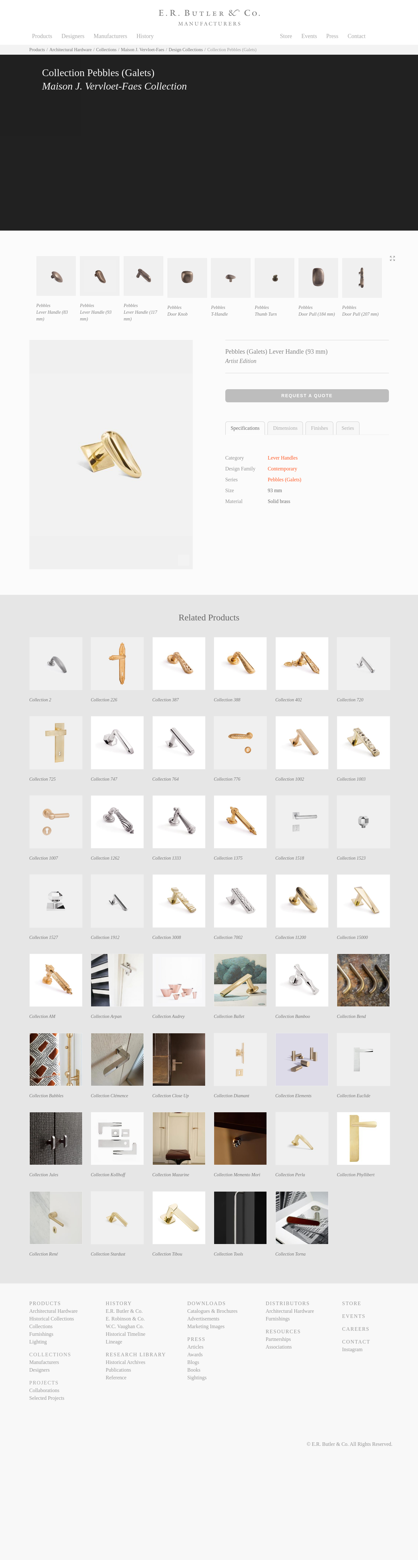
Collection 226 (104, 699)
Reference (116, 1377)
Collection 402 (288, 699)
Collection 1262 (105, 858)
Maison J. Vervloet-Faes (142, 49)
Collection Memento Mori (237, 1174)
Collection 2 (40, 699)
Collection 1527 (43, 937)
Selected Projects (47, 1398)
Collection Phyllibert (356, 1174)
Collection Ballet (229, 1016)
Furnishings (41, 1334)
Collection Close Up (170, 1095)
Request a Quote (307, 395)
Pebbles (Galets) (284, 479)
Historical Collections (51, 1318)
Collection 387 (165, 699)
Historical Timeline (125, 1334)
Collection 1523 (351, 858)
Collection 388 (227, 699)
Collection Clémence (109, 1095)
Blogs (193, 1362)
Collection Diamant (231, 1095)
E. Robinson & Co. (125, 1318)
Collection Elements (293, 1095)
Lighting (38, 1341)
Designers (72, 36)
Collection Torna (290, 1254)
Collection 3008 (166, 937)
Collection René (43, 1254)
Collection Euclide (353, 1095)
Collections (106, 49)
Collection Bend (351, 1016)
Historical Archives (125, 1362)
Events (309, 36)
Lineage (114, 1341)
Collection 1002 (289, 779)
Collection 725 (42, 779)
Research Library (136, 1354)
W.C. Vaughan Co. (125, 1326)
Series (348, 428)
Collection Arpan (106, 1016)
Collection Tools (228, 1254)
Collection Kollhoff (108, 1174)
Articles (195, 1347)
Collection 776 (227, 779)
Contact (357, 36)
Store (286, 36)
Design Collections (186, 49)
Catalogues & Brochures (212, 1311)
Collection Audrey (168, 1016)
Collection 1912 (105, 937)
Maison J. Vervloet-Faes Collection (114, 86)
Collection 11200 (290, 937)
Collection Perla (290, 1174)
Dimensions (285, 428)
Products (42, 36)
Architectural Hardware (70, 49)
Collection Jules (43, 1174)
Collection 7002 (228, 937)
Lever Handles (283, 458)
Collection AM (42, 1016)
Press (332, 36)
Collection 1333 (166, 858)
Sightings (196, 1377)
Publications (118, 1370)
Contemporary (282, 468)
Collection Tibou (167, 1254)
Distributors (288, 1303)
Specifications (245, 428)
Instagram (352, 1349)
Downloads (206, 1303)
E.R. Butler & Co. (124, 1311)
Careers (355, 1329)
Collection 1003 (351, 779)
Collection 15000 (352, 937)
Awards (195, 1354)
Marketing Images (206, 1326)
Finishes (319, 428)
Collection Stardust (108, 1254)
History (145, 36)
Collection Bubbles (46, 1095)
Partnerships (278, 1339)
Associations (279, 1347)
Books (193, 1370)
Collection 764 (165, 779)
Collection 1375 (228, 858)
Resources (283, 1331)
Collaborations (44, 1390)
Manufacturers (110, 36)
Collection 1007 (43, 858)
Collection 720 (350, 699)
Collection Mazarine (171, 1174)
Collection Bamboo (292, 1016)
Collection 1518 (289, 858)
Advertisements (203, 1318)
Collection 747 (104, 779)
